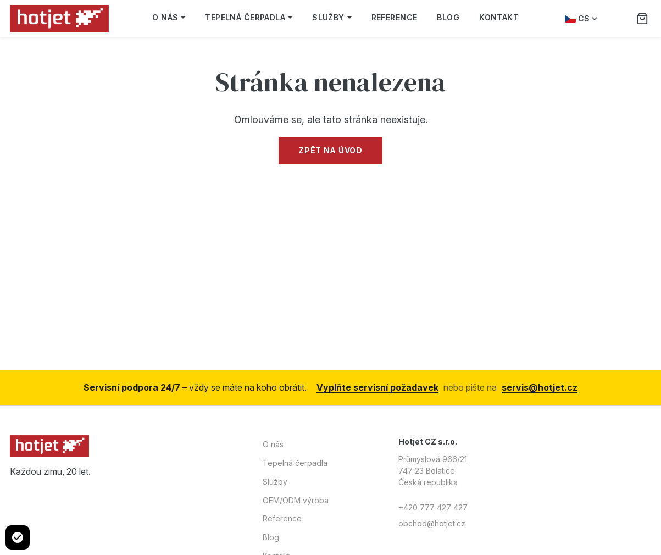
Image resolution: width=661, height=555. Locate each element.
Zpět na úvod (330, 150)
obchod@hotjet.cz (431, 523)
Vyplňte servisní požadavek (377, 387)
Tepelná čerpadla (248, 17)
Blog (448, 17)
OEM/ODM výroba (296, 500)
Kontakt (499, 17)
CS (581, 18)
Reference (394, 17)
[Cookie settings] (17, 537)
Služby (332, 17)
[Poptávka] (642, 18)
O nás (168, 17)
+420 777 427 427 (433, 507)
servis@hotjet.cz (539, 387)
